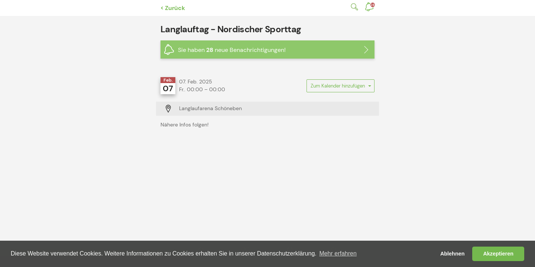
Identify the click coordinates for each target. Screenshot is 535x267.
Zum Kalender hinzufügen (340, 87)
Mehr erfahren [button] (338, 253)
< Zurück (172, 8)
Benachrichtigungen (372, 5)
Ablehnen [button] (452, 254)
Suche (353, 7)
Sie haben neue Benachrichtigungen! (232, 50)
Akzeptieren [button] (498, 254)
